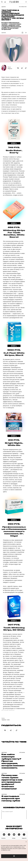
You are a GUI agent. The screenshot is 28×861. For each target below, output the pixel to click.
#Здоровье (4, 719)
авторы (13, 838)
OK (14, 856)
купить (14, 143)
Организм (3, 32)
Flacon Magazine (10, 68)
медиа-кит (24, 838)
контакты (3, 838)
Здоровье (3, 6)
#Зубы (8, 719)
